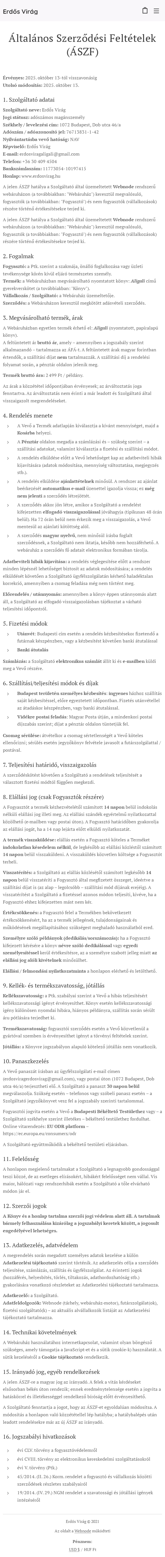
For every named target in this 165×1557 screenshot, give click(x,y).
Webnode (82, 1531)
